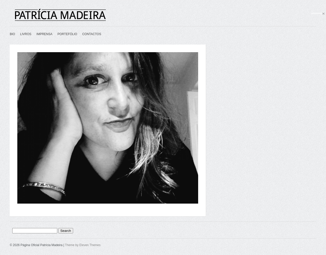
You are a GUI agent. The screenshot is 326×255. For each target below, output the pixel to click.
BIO (12, 34)
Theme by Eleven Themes (83, 245)
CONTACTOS (91, 34)
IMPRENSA (44, 34)
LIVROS (25, 34)
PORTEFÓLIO (67, 34)
